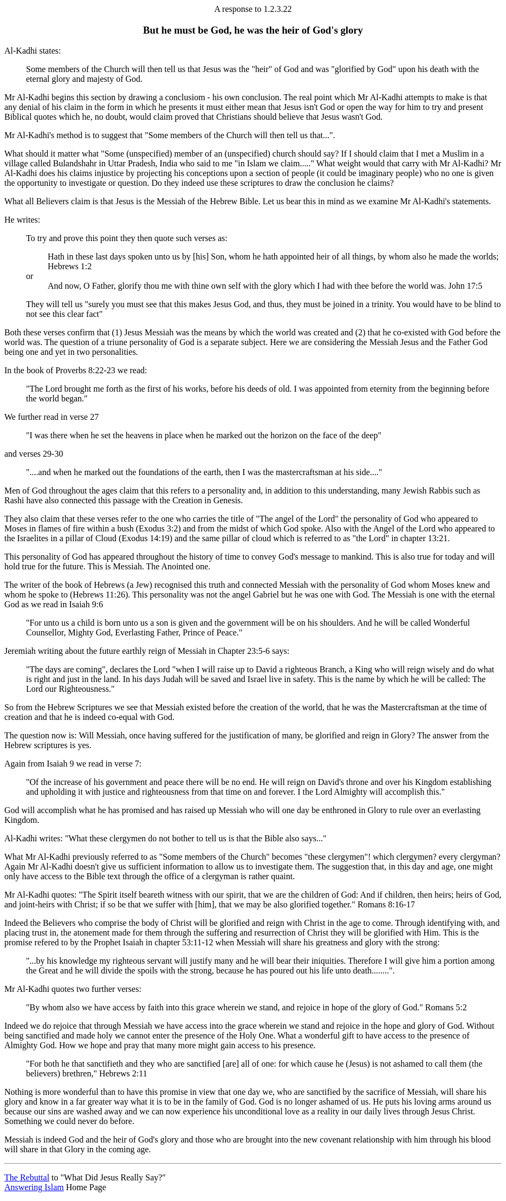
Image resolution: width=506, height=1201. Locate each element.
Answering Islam (34, 1187)
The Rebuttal (26, 1177)
